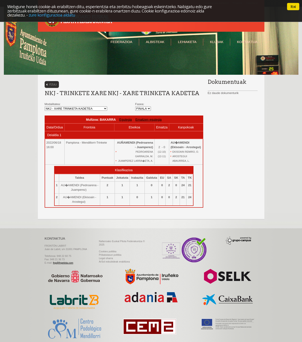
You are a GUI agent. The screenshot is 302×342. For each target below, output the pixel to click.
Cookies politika (107, 251)
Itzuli (53, 84)
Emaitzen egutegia (148, 119)
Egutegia (125, 119)
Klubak (216, 42)
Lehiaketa (187, 42)
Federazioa (121, 42)
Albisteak (155, 42)
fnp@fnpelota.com (63, 262)
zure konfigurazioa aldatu (52, 15)
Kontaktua (247, 42)
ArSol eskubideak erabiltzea (114, 261)
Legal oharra (106, 258)
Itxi (293, 6)
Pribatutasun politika (110, 254)
